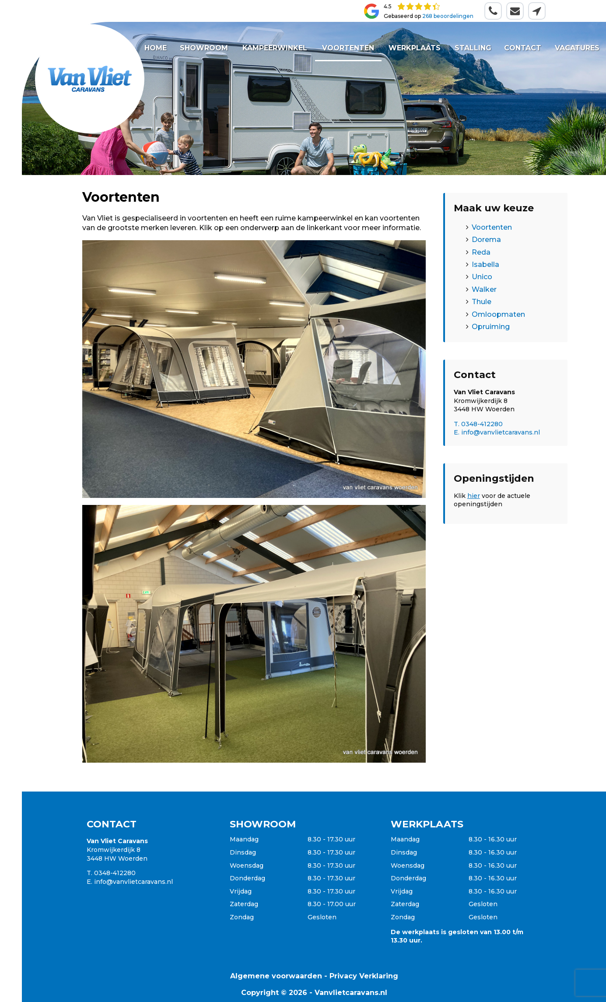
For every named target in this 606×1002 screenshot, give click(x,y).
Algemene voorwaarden (276, 976)
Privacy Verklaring (363, 976)
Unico (482, 277)
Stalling (472, 48)
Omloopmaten (498, 314)
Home (155, 48)
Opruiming (491, 326)
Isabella (485, 264)
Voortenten (348, 48)
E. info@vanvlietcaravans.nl (497, 432)
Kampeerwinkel (274, 48)
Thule (481, 302)
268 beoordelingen (447, 16)
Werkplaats (415, 48)
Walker (484, 289)
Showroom (204, 48)
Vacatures (576, 48)
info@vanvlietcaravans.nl (133, 882)
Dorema (486, 239)
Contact (522, 48)
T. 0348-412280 (478, 424)
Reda (481, 252)
